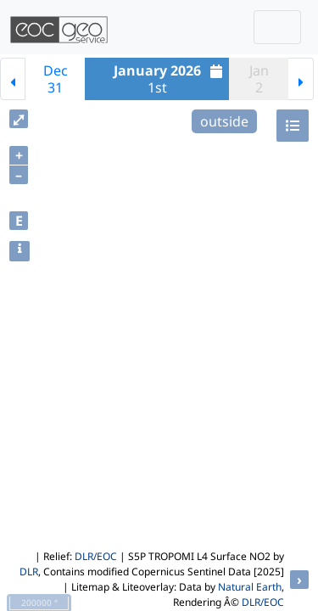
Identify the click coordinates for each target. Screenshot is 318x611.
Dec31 (55, 79)
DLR (29, 571)
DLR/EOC (96, 556)
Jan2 (259, 79)
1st (170, 79)
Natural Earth (250, 587)
